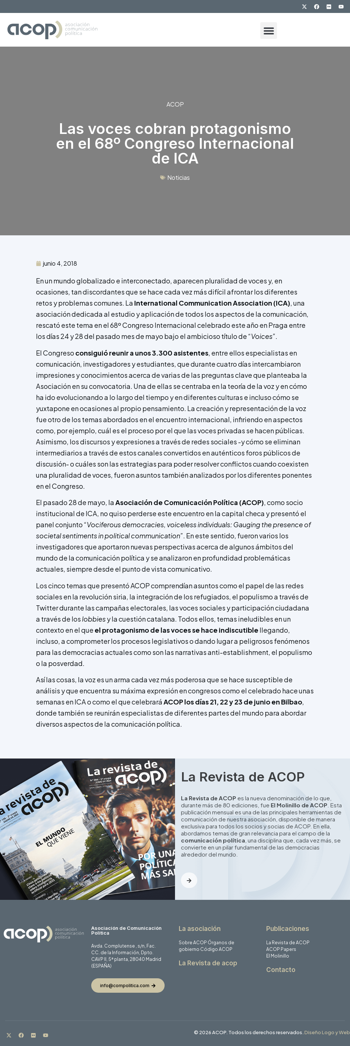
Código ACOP (216, 949)
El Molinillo (277, 956)
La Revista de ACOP (288, 942)
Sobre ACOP (193, 942)
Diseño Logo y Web (327, 1032)
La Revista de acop (208, 963)
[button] (268, 30)
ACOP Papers (281, 949)
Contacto (280, 969)
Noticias (178, 177)
